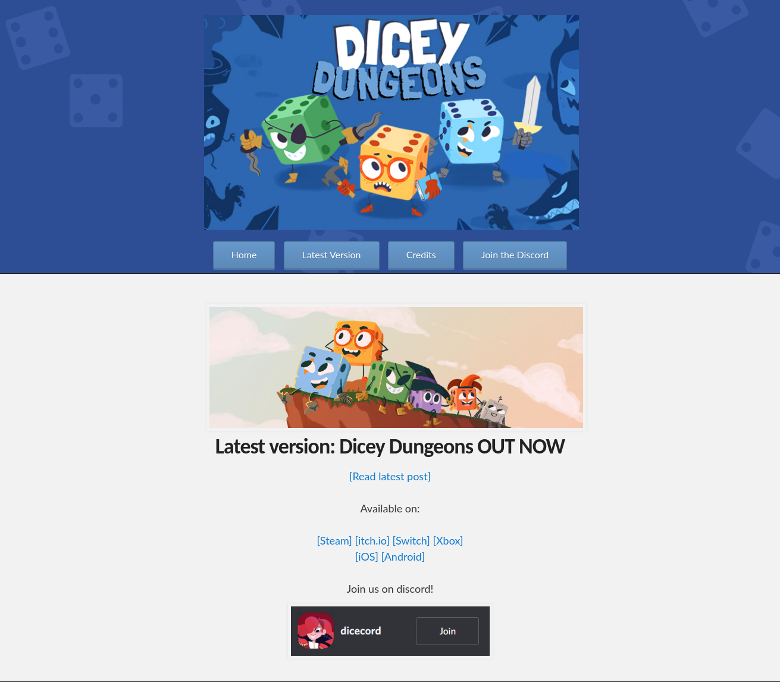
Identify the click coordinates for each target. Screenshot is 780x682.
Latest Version (331, 254)
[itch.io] (372, 540)
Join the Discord (515, 254)
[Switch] (411, 540)
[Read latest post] (390, 476)
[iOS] (366, 556)
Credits (421, 254)
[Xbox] (448, 540)
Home (244, 254)
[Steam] (334, 540)
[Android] (403, 556)
